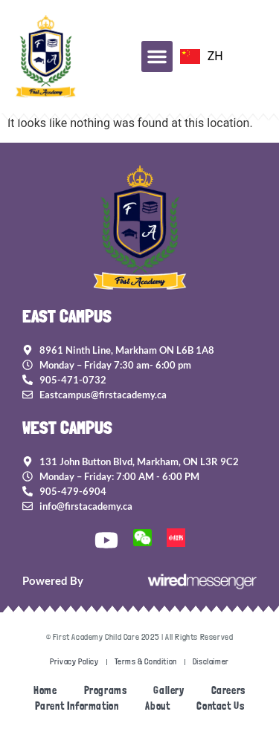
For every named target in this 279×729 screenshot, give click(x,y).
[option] (202, 56)
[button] (157, 56)
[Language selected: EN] (202, 56)
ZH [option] (215, 56)
